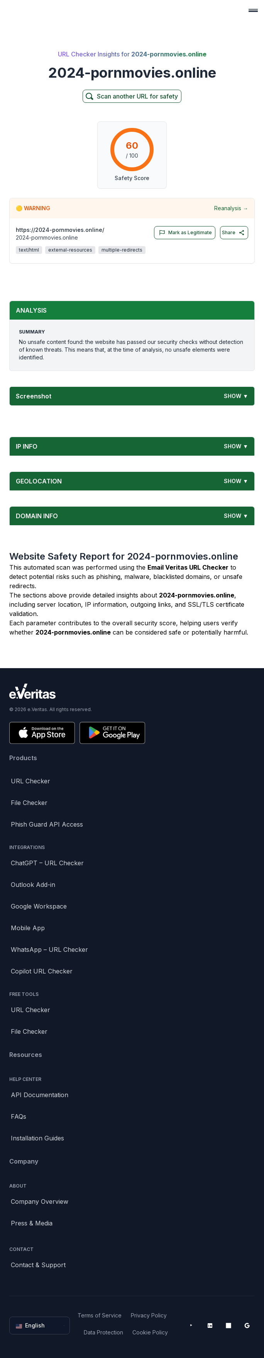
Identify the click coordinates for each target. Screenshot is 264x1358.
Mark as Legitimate (184, 232)
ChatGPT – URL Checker (47, 863)
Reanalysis (231, 208)
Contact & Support (38, 1265)
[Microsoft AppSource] (228, 1325)
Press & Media (31, 1223)
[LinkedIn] (210, 1325)
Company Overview (39, 1201)
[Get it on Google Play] (112, 733)
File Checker (29, 803)
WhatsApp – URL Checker (49, 949)
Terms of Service (100, 1315)
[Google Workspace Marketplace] (247, 1325)
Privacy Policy (149, 1315)
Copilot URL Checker (42, 971)
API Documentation (39, 1095)
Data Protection (103, 1332)
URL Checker (30, 781)
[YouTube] (191, 1325)
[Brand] (132, 691)
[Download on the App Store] (42, 733)
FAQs (18, 1116)
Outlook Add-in (33, 884)
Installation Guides (37, 1138)
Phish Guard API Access (47, 824)
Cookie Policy (150, 1332)
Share (233, 233)
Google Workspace (39, 906)
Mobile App (28, 928)
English (40, 1325)
